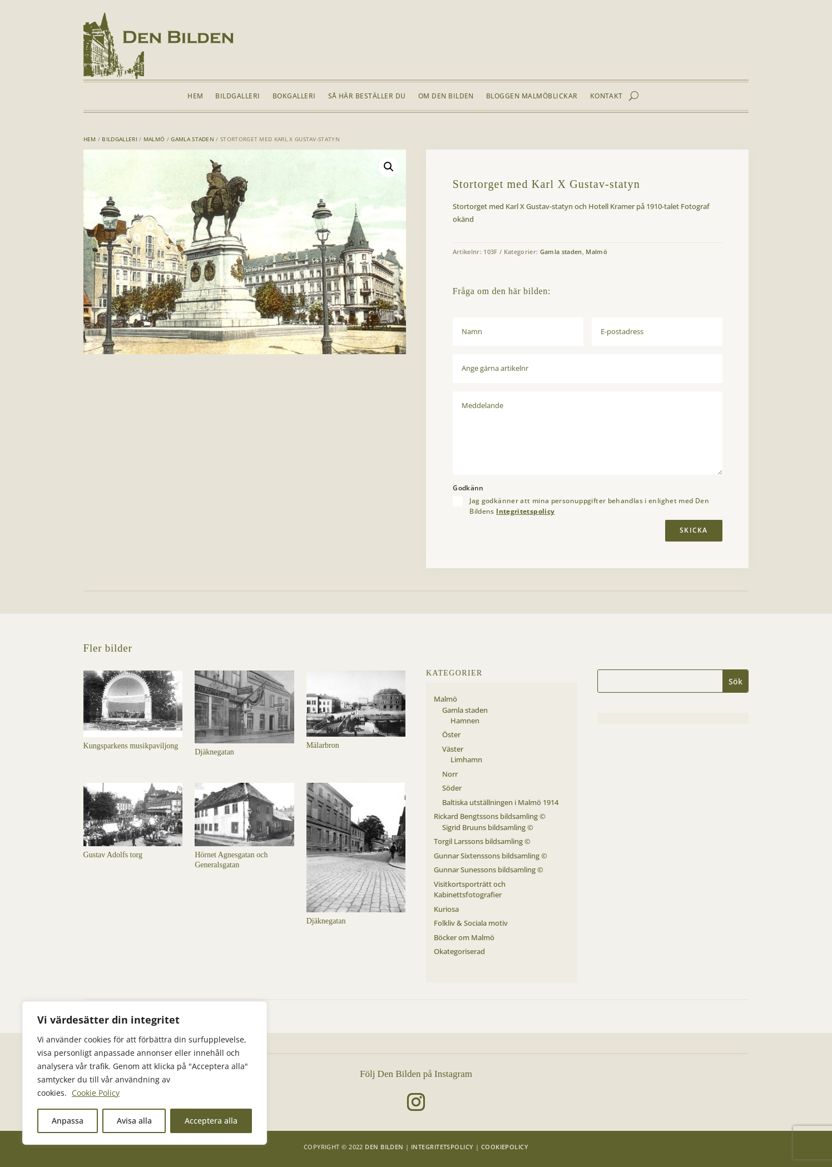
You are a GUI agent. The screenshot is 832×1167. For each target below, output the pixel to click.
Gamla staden (192, 139)
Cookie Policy (96, 1092)
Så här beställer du (367, 96)
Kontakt (606, 96)
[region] (144, 1073)
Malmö (154, 139)
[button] (389, 167)
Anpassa (67, 1120)
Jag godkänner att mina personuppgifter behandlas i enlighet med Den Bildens (589, 506)
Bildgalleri (237, 96)
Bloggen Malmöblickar (532, 96)
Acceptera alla (211, 1120)
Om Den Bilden (446, 96)
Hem (195, 96)
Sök (735, 681)
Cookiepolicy (504, 1147)
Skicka (693, 530)
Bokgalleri (294, 96)
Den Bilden (384, 1147)
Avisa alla (134, 1120)
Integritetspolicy (525, 511)
